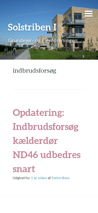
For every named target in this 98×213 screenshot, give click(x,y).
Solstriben (60, 178)
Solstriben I (32, 27)
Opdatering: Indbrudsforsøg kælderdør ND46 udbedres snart (46, 140)
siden (39, 178)
